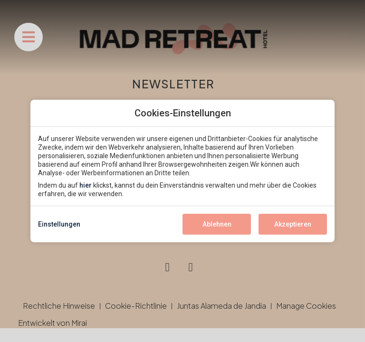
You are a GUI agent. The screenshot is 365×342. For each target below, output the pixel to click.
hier (85, 185)
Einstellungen (59, 224)
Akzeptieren (292, 224)
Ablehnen (216, 224)
